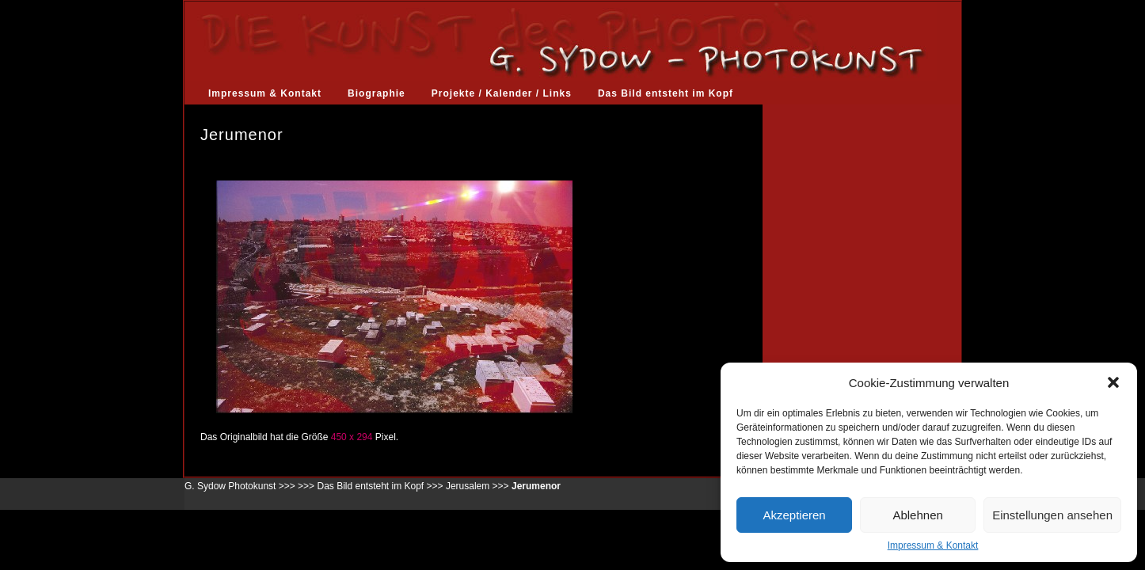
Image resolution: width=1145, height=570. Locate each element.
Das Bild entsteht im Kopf (665, 93)
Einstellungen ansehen (1052, 515)
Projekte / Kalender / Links (502, 93)
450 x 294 (352, 437)
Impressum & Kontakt (933, 545)
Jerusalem (467, 486)
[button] (1113, 382)
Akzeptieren (794, 515)
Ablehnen (917, 515)
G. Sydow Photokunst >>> (239, 486)
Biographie (376, 93)
